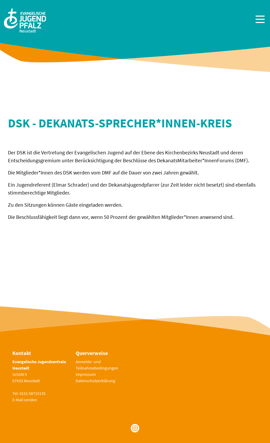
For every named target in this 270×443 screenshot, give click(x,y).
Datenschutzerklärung (95, 380)
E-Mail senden (24, 399)
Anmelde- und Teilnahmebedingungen (97, 365)
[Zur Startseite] (25, 20)
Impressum (86, 374)
